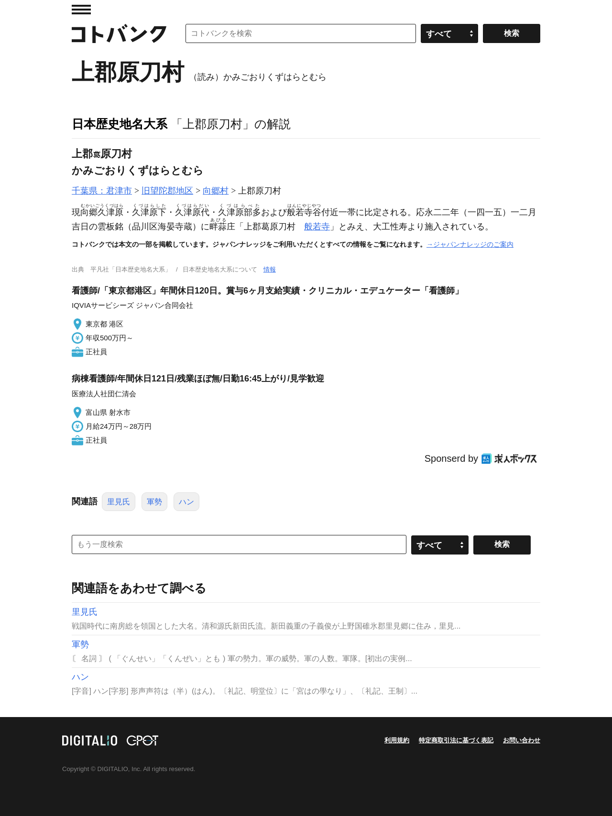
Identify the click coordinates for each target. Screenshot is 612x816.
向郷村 (216, 191)
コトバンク (119, 33)
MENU (81, 9)
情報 (269, 269)
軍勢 (154, 502)
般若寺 (317, 226)
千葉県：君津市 (102, 191)
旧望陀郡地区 (167, 191)
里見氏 (118, 502)
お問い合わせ (521, 740)
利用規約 (396, 740)
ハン (186, 502)
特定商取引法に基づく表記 (456, 740)
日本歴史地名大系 (119, 124)
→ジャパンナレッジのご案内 (470, 244)
